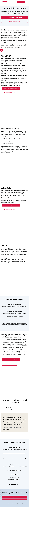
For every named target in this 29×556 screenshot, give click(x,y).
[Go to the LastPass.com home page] (4, 2)
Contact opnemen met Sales (14, 21)
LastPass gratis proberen (14, 497)
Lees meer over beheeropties (14, 479)
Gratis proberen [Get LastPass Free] (21, 1)
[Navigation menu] (27, 2)
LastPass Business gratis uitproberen (14, 17)
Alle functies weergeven (13, 484)
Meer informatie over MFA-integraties (13, 461)
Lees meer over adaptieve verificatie (14, 470)
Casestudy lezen (6, 429)
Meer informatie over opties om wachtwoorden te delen (14, 453)
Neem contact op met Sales (14, 501)
